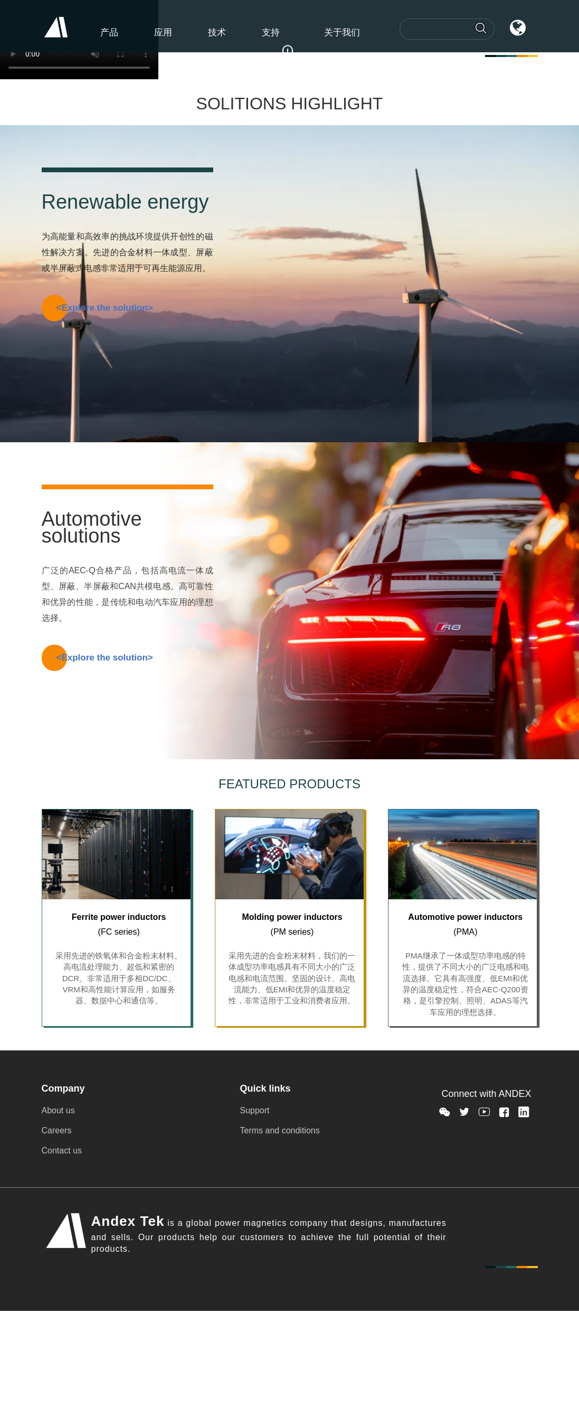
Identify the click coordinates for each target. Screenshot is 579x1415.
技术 (217, 32)
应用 (163, 32)
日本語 (375, 1300)
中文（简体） (264, 1300)
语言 (508, 36)
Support (255, 1110)
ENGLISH (209, 1300)
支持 (271, 32)
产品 (109, 32)
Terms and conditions (280, 1130)
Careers (57, 1130)
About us (58, 1110)
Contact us (62, 1150)
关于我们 (342, 32)
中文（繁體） (325, 1300)
